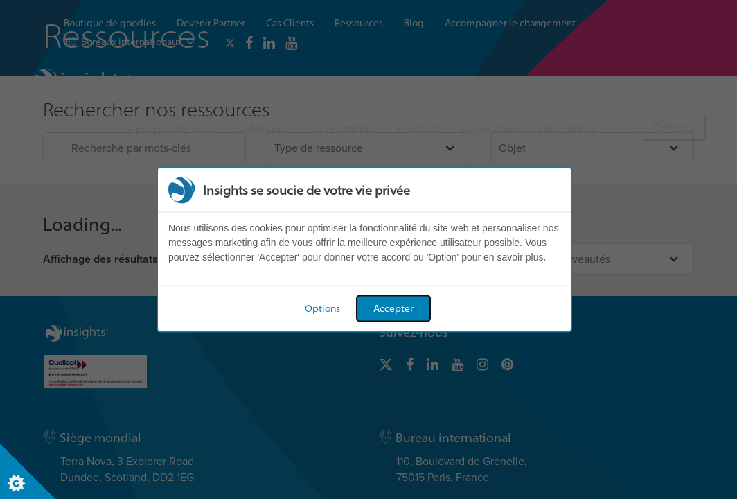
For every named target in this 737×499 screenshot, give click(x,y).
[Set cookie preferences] (27, 471)
